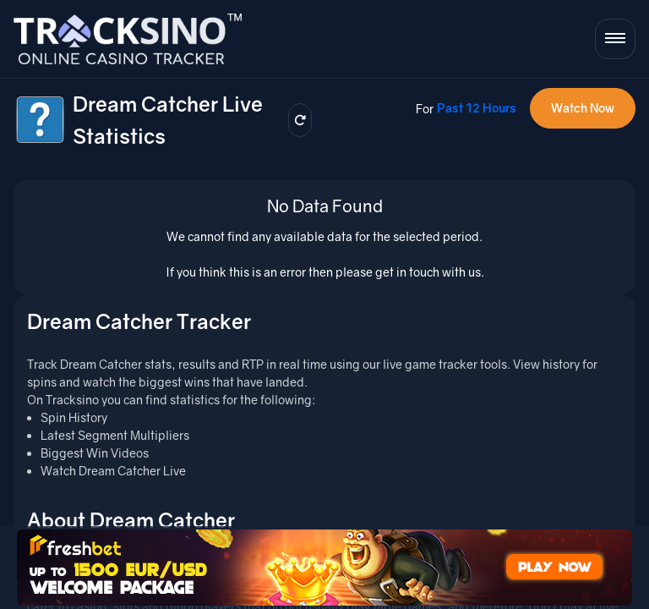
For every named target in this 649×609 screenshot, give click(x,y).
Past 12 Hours (476, 108)
